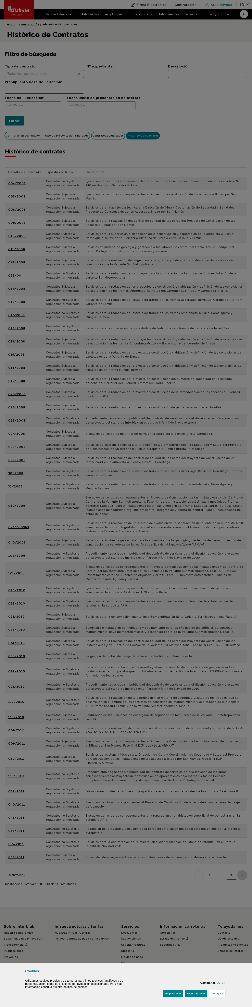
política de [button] (75, 987)
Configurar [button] (218, 993)
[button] (218, 983)
